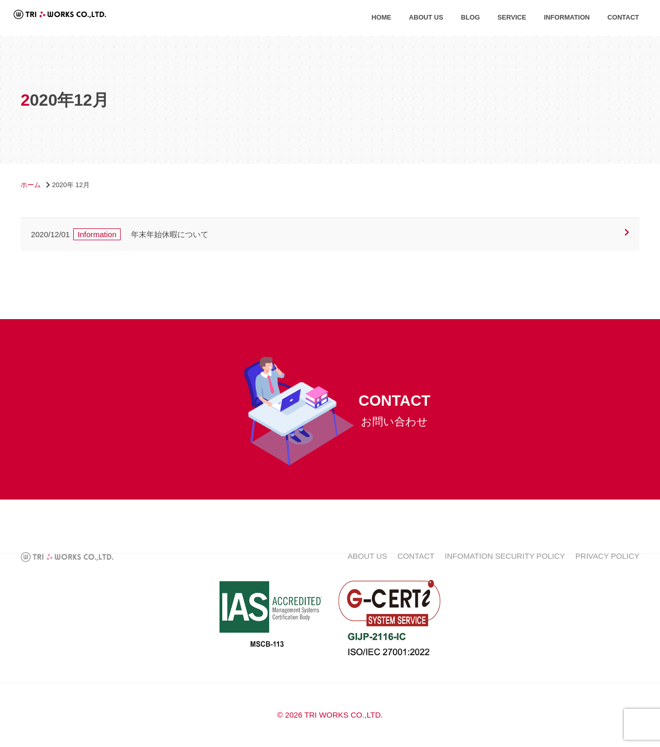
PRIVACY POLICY (607, 566)
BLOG (470, 17)
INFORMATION (567, 17)
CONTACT (623, 17)
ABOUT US (426, 17)
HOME (381, 17)
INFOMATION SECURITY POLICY (505, 566)
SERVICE (512, 17)
